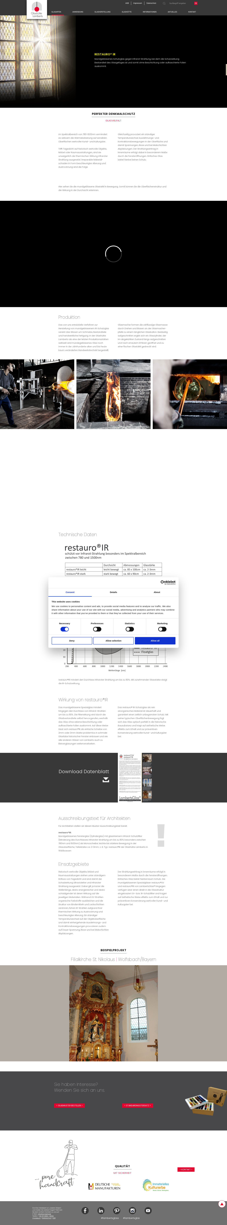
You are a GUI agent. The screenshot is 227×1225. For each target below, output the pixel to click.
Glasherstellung (103, 12)
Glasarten (56, 12)
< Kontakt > (186, 1169)
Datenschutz (46, 1218)
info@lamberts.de (44, 1214)
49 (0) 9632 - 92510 (46, 1216)
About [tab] (157, 592)
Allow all (155, 641)
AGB (54, 1218)
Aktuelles (172, 12)
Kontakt (192, 12)
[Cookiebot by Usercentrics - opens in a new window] (162, 582)
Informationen (149, 12)
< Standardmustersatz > (137, 1105)
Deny (72, 641)
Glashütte (126, 12)
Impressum (36, 1218)
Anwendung (77, 12)
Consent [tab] (70, 592)
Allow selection (113, 641)
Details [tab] (113, 592)
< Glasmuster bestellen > (69, 1105)
